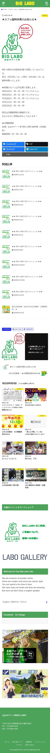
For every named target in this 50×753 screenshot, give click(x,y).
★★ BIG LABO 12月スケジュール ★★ (27, 277)
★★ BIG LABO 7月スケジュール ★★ (26, 186)
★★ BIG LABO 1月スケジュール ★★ (26, 261)
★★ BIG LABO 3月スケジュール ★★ (26, 231)
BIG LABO (24, 3)
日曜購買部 (29, 329)
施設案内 (29, 742)
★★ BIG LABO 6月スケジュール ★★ (26, 201)
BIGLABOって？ (17, 742)
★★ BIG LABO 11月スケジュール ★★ (27, 171)
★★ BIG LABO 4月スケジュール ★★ (26, 216)
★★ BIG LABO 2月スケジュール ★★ (26, 246)
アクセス (19, 745)
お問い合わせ (29, 745)
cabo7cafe (17, 329)
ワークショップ (40, 742)
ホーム (7, 742)
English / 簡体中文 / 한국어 (14, 602)
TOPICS (7, 329)
